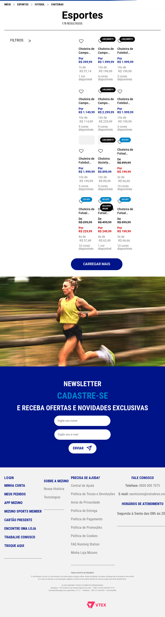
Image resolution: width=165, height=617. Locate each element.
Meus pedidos (15, 494)
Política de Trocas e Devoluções (93, 494)
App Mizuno (13, 503)
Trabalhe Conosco (19, 537)
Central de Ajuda (82, 486)
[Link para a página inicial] (7, 4)
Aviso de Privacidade (85, 502)
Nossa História (54, 489)
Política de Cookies (84, 536)
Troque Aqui (14, 546)
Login (9, 478)
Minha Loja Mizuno (84, 553)
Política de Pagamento (86, 519)
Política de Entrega (84, 511)
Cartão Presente (18, 520)
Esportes (22, 4)
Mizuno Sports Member (23, 511)
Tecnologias (52, 497)
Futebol (40, 4)
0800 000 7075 (142, 486)
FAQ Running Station (85, 544)
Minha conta (14, 486)
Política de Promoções (86, 527)
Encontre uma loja (20, 529)
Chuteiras (57, 4)
